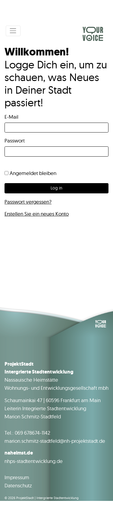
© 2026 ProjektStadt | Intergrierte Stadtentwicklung (42, 498)
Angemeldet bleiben (30, 173)
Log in (56, 188)
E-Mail (11, 117)
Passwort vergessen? (28, 201)
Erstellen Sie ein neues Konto (37, 214)
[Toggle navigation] (13, 31)
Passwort (15, 140)
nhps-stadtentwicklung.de (34, 461)
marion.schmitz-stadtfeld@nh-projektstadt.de (55, 441)
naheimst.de (19, 452)
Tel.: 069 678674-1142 (27, 433)
